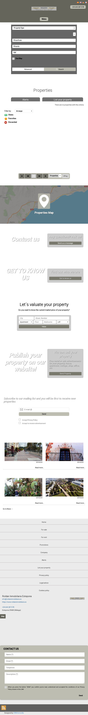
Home (44, 522)
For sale (44, 530)
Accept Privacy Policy (29, 420)
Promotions (44, 545)
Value (44, 327)
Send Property (65, 374)
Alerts (25, 99)
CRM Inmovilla (19, 713)
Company (44, 552)
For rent (44, 537)
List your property (63, 99)
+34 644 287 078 (8, 607)
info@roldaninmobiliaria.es (12, 599)
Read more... (39, 467)
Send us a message (65, 243)
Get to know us (65, 278)
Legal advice (44, 583)
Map (2, 616)
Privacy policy (44, 575)
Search (61, 69)
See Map (19, 58)
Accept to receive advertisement (34, 423)
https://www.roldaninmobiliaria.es (14, 602)
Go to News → (8, 509)
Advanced (28, 69)
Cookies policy (44, 590)
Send (44, 414)
